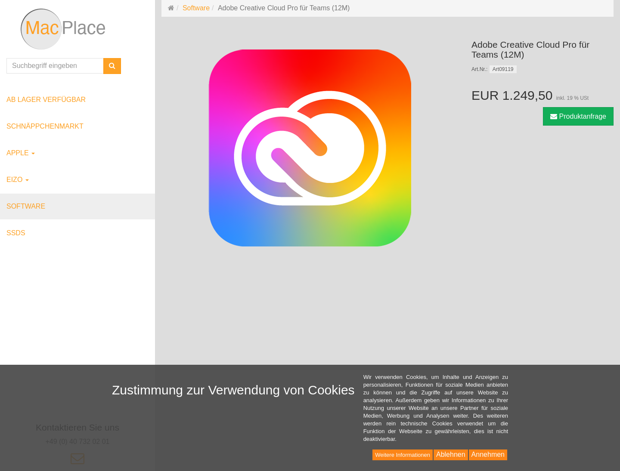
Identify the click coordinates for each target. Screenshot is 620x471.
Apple (20, 153)
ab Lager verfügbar (46, 99)
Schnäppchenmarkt (45, 126)
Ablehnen (450, 454)
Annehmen (488, 454)
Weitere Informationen (402, 455)
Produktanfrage (578, 116)
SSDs (15, 233)
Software (25, 206)
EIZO (17, 179)
